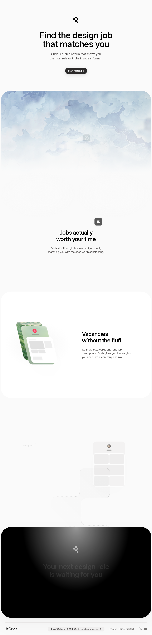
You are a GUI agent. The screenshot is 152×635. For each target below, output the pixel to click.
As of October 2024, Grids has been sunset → (76, 629)
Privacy (113, 629)
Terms (122, 629)
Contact (130, 629)
